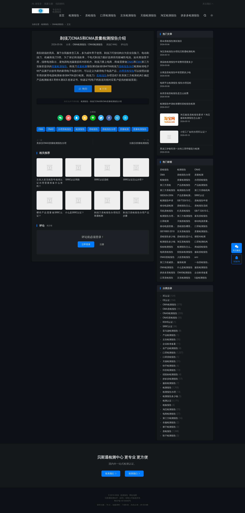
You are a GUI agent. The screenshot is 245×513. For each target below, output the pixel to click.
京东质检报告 (183, 232)
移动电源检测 (166, 206)
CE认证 (166, 301)
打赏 (103, 89)
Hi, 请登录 (37, 4)
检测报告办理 (183, 190)
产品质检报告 (183, 185)
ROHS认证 (168, 322)
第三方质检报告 (167, 190)
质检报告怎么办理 (185, 206)
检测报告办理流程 (168, 216)
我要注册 (48, 4)
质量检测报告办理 (202, 232)
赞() (83, 89)
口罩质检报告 (166, 278)
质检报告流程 (201, 206)
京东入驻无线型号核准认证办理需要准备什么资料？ (49, 183)
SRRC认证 (199, 196)
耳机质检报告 (166, 211)
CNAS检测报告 (95, 45)
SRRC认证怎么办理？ (133, 180)
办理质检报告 (126, 71)
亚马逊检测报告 (170, 331)
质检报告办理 (126, 66)
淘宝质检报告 (183, 242)
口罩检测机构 (201, 242)
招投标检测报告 (184, 252)
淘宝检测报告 (169, 15)
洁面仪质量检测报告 (139, 143)
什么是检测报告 (184, 268)
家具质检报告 (201, 216)
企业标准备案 (201, 273)
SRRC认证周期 (72, 180)
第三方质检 (165, 185)
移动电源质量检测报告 (202, 221)
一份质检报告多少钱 (202, 262)
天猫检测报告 (148, 15)
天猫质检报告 (183, 221)
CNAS (130, 62)
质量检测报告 (59, 66)
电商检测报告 (169, 414)
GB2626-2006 (166, 196)
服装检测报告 (201, 268)
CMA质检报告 (169, 309)
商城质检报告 (201, 247)
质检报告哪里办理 (185, 226)
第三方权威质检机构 (168, 262)
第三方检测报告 (184, 216)
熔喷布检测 (200, 237)
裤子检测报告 (169, 427)
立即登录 (86, 245)
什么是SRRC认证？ (74, 213)
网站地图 (133, 496)
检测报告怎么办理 (185, 247)
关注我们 (206, 4)
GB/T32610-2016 (185, 201)
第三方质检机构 (202, 190)
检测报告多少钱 (167, 242)
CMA (139, 62)
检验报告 (164, 180)
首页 (61, 15)
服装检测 (181, 262)
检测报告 (40, 11)
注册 (102, 245)
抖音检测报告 (169, 370)
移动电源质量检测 (168, 226)
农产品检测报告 (170, 349)
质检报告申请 (201, 201)
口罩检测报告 (108, 15)
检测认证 (167, 401)
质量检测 (82, 66)
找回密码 (60, 4)
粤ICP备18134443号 (122, 501)
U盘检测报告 (201, 278)
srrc (196, 257)
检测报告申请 (166, 201)
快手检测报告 (169, 366)
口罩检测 (164, 221)
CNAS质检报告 (167, 257)
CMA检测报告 (58, 25)
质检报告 (90, 15)
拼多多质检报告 (167, 273)
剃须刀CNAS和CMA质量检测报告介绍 (93, 39)
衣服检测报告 (169, 423)
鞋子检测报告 (169, 436)
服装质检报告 (201, 252)
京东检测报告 (128, 15)
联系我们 (110, 474)
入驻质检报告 (183, 257)
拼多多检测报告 (190, 15)
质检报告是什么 (184, 237)
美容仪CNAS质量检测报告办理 (51, 143)
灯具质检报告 (183, 211)
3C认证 (166, 296)
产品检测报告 (201, 185)
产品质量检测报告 (185, 196)
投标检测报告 (166, 247)
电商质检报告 (166, 252)
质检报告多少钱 (167, 237)
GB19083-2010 (167, 232)
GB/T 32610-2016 (202, 211)
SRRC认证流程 (101, 180)
